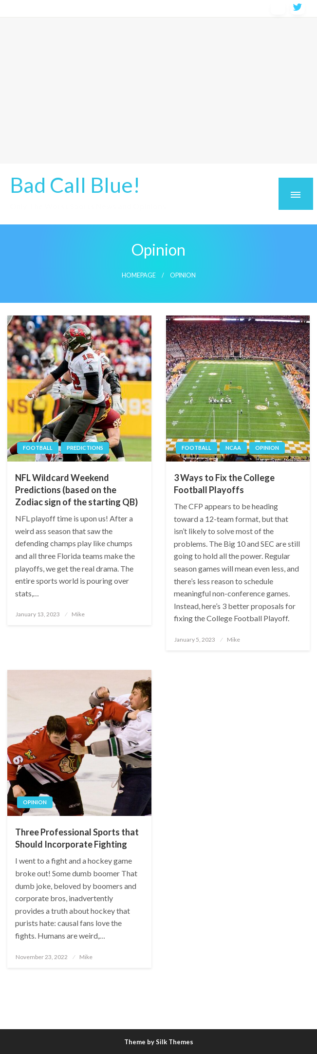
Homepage (139, 275)
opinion (267, 447)
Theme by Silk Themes (158, 1042)
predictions (85, 447)
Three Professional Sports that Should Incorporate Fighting (77, 838)
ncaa (233, 447)
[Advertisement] (158, 90)
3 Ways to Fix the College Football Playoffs (224, 483)
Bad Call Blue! (75, 184)
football (38, 447)
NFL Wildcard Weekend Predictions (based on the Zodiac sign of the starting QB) (76, 489)
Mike (78, 614)
